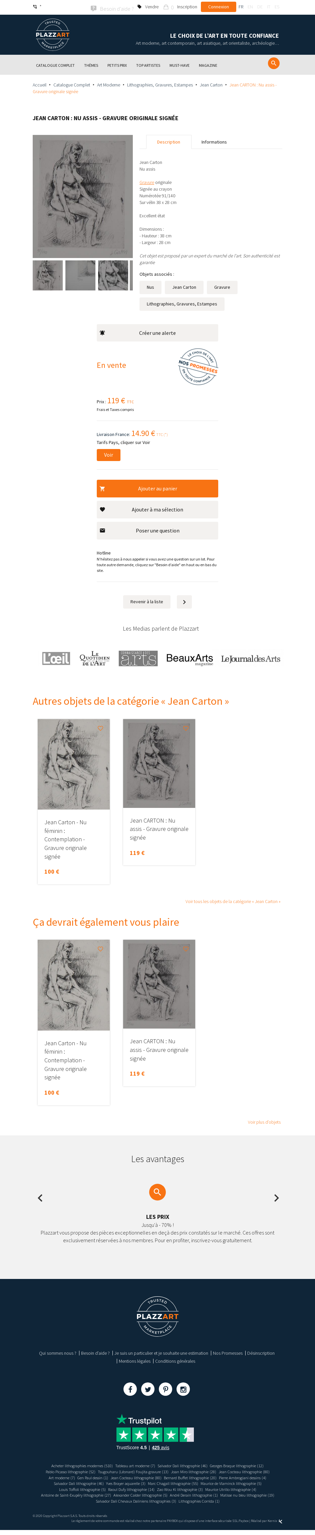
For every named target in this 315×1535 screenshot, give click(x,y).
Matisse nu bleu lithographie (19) (218, 1500)
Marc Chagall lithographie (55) (67, 1488)
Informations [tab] (214, 141)
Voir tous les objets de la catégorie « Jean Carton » (233, 900)
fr (241, 7)
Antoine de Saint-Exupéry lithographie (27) (214, 1494)
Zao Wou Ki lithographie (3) (87, 1494)
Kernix (275, 1526)
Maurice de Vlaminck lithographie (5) (132, 1488)
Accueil (39, 84)
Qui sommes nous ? (57, 1352)
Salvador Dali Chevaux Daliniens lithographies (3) (133, 1506)
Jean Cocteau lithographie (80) (92, 1477)
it (268, 7)
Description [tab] (168, 141)
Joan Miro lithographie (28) (229, 1471)
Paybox (244, 1526)
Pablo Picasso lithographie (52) (90, 1471)
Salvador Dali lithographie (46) (185, 1465)
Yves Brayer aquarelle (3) (247, 1482)
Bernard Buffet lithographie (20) (74, 1482)
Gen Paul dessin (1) (173, 1477)
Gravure (222, 286)
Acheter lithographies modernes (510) (71, 1465)
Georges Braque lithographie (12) (248, 1465)
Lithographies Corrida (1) (205, 1506)
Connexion (218, 7)
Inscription (187, 7)
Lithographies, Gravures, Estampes (160, 84)
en (250, 7)
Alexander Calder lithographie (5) (97, 1500)
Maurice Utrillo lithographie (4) (143, 1494)
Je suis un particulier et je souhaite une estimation (161, 1352)
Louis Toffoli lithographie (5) (195, 1488)
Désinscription (261, 1352)
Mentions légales (134, 1360)
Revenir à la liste (146, 601)
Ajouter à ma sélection (141, 508)
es (277, 7)
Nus (150, 286)
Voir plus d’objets (264, 1121)
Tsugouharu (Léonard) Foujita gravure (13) (161, 1471)
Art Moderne (108, 84)
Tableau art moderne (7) (132, 1465)
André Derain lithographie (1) (158, 1500)
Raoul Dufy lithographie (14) (250, 1488)
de (260, 7)
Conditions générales (175, 1360)
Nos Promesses (228, 1352)
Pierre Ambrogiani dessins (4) (134, 1482)
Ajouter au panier (138, 487)
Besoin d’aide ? (95, 1352)
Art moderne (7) (138, 1477)
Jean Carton (211, 84)
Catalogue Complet (71, 84)
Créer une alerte (137, 331)
